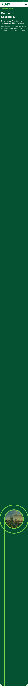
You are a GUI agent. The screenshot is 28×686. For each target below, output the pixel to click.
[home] (5, 4)
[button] (25, 4)
